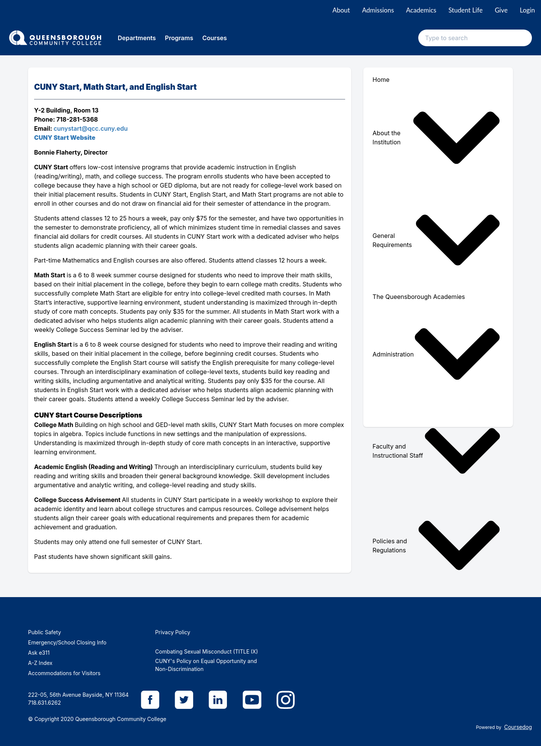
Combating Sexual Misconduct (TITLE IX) (206, 651)
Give (501, 10)
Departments (137, 38)
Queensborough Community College (120, 719)
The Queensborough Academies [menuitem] (418, 296)
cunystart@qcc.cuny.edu (90, 128)
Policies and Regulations (436, 545)
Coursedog (518, 727)
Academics (421, 10)
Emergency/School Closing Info (67, 642)
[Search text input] (475, 38)
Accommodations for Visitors (64, 673)
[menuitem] (438, 138)
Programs (179, 38)
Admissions (378, 10)
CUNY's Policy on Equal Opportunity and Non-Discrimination (206, 665)
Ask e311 (39, 652)
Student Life (466, 10)
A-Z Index (40, 663)
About (341, 10)
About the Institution (436, 137)
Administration (436, 354)
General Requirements (436, 240)
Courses (214, 38)
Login (527, 10)
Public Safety (44, 632)
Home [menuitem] (380, 79)
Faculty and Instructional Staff (436, 451)
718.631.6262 (44, 702)
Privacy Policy (173, 632)
